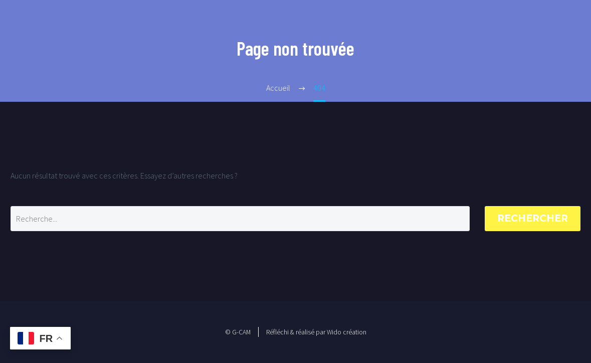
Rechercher (532, 218)
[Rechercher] (240, 218)
